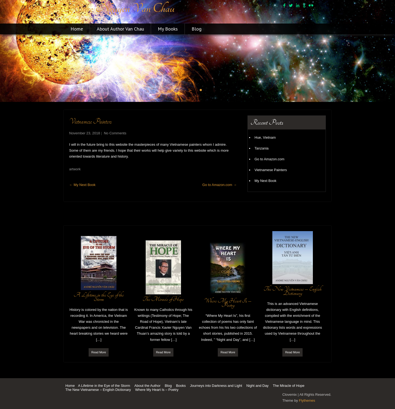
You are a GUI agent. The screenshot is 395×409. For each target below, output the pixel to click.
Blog (197, 29)
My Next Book (82, 185)
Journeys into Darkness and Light (216, 386)
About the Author (147, 386)
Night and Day (257, 386)
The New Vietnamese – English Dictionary (98, 390)
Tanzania (262, 148)
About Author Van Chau (120, 29)
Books (181, 386)
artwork (75, 169)
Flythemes (307, 400)
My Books (168, 29)
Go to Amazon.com (219, 185)
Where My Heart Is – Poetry (156, 390)
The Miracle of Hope (288, 386)
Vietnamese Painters (271, 170)
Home (77, 29)
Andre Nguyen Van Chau (119, 8)
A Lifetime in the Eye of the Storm (104, 386)
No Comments (115, 133)
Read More (98, 352)
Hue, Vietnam (265, 137)
